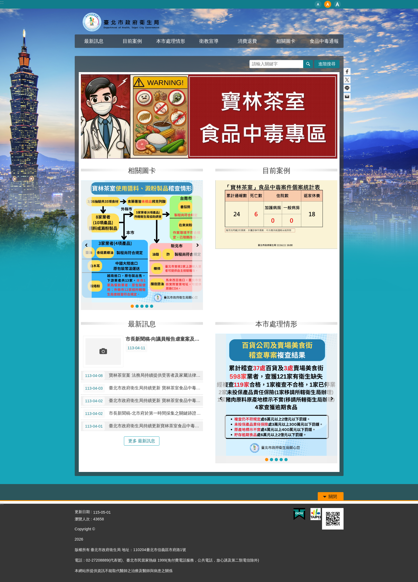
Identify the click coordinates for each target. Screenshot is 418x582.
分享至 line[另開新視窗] (347, 88)
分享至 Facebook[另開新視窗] (347, 71)
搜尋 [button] (308, 64)
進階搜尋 (326, 64)
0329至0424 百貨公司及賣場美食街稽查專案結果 (281, 459)
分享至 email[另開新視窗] (347, 96)
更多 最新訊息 (141, 441)
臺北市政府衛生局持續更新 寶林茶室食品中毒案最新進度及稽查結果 (143, 388)
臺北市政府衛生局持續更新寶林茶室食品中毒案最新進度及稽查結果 (143, 426)
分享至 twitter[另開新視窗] (347, 79)
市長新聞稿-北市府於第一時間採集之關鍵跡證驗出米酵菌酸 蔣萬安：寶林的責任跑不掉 (143, 413)
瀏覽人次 (82, 519)
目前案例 (132, 41)
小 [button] (318, 4)
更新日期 (82, 512)
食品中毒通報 (324, 41)
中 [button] (327, 4)
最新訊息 (93, 41)
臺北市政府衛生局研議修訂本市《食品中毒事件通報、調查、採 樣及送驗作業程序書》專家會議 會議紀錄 (271, 459)
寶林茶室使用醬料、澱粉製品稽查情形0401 (142, 306)
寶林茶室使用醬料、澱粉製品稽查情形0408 (132, 306)
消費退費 (247, 41)
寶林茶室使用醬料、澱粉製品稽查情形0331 (146, 306)
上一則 (86, 245)
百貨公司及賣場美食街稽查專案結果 (276, 459)
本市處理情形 (170, 41)
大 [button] (337, 4)
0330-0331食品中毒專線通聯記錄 (151, 306)
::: (1, 2)
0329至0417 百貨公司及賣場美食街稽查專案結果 (286, 459)
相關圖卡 (285, 41)
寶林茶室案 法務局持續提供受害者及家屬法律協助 (143, 375)
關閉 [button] (332, 496)
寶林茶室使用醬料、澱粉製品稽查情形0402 (137, 306)
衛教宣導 (209, 41)
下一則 (197, 245)
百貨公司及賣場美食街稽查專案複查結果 (266, 459)
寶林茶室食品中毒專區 (122, 21)
